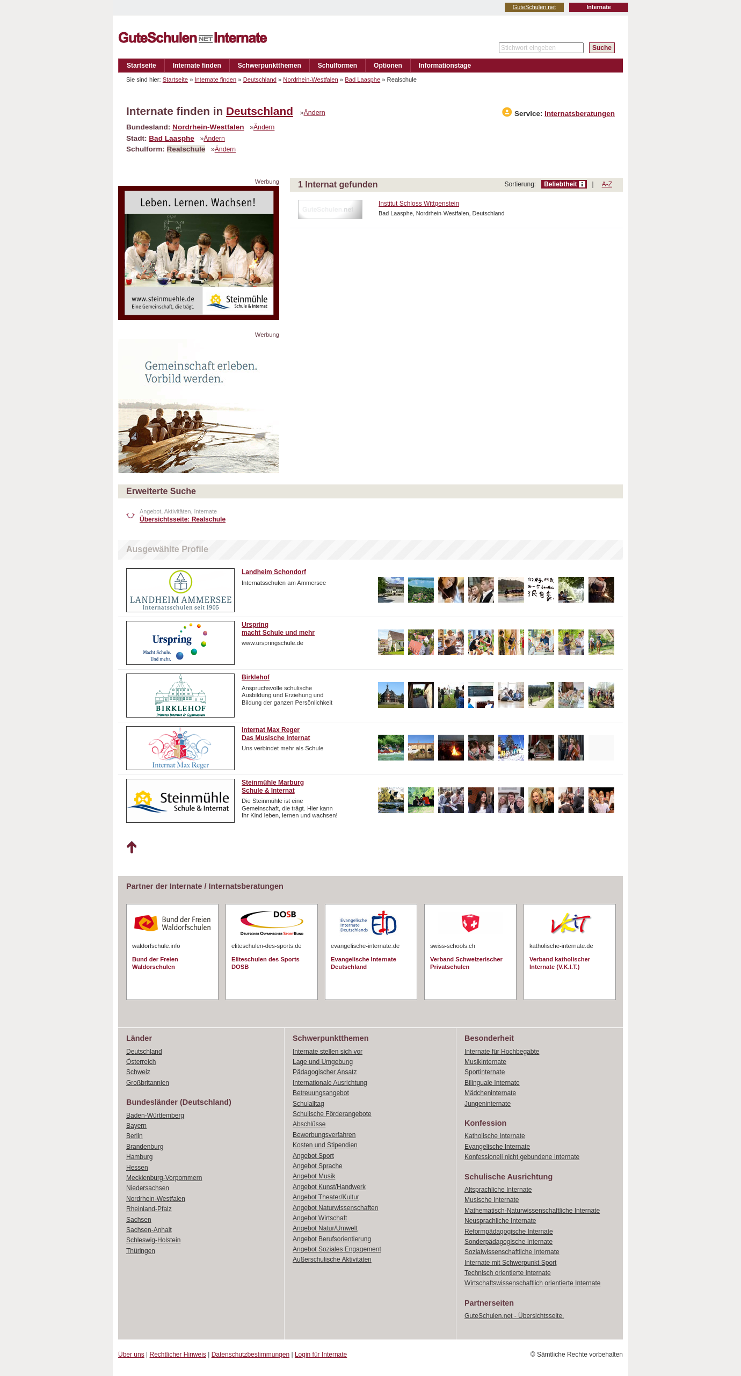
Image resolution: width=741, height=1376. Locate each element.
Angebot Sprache (318, 1166)
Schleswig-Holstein (153, 1240)
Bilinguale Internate (492, 1083)
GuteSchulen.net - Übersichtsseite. (514, 1316)
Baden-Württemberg (155, 1115)
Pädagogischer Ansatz (325, 1072)
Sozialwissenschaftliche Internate (512, 1252)
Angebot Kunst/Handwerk (329, 1187)
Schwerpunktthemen (269, 65)
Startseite (141, 65)
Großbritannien (147, 1083)
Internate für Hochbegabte (501, 1051)
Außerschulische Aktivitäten (332, 1259)
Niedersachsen (147, 1188)
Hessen (137, 1167)
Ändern (314, 113)
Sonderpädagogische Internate (508, 1241)
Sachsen (138, 1219)
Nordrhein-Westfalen (310, 79)
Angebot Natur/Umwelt (325, 1228)
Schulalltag (308, 1103)
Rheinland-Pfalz (149, 1209)
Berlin (134, 1136)
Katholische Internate (494, 1136)
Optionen (388, 65)
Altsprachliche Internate (498, 1189)
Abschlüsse (309, 1124)
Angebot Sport (313, 1156)
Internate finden (197, 65)
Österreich (141, 1062)
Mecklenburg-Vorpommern (164, 1178)
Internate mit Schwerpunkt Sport (510, 1262)
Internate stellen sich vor (327, 1051)
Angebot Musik (314, 1176)
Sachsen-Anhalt (149, 1230)
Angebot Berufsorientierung (332, 1239)
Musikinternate (485, 1062)
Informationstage (445, 65)
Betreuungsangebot (321, 1093)
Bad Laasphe (362, 79)
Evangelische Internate (497, 1146)
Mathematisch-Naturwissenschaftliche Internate (532, 1210)
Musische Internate (491, 1200)
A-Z (607, 184)
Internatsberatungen (579, 114)
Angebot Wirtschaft (320, 1218)
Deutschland (260, 79)
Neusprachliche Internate (500, 1221)
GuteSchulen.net (534, 7)
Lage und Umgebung (323, 1062)
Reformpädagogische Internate (508, 1231)
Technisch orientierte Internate (507, 1273)
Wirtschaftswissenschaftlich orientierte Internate (532, 1283)
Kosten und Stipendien (325, 1145)
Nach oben (131, 847)
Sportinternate (484, 1072)
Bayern (136, 1125)
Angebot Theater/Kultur (326, 1197)
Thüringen (140, 1251)
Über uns (131, 1354)
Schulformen (337, 65)
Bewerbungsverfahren (324, 1135)
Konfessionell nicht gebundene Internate (521, 1157)
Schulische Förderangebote (332, 1114)
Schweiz (138, 1072)
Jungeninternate (487, 1103)
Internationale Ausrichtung (330, 1083)
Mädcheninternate (490, 1093)
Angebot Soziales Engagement (337, 1249)
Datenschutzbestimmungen (250, 1354)
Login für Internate (321, 1354)
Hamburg (139, 1157)
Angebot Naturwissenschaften (335, 1208)
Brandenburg (144, 1146)
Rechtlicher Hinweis (178, 1354)
